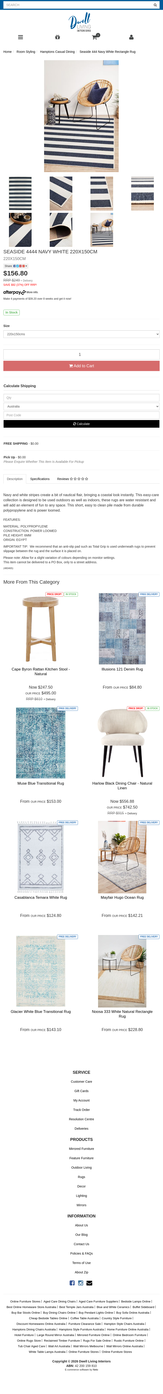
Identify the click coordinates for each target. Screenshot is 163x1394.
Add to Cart (81, 366)
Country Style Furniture (117, 1318)
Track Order (81, 1110)
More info (20, 292)
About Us (81, 1225)
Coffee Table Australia (85, 1318)
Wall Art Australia (59, 1346)
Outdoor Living (81, 1167)
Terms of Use (81, 1263)
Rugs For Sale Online (97, 1340)
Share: (16, 266)
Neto (95, 1369)
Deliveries (81, 1128)
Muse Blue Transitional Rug (40, 783)
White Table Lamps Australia (47, 1351)
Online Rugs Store (29, 1340)
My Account (81, 1100)
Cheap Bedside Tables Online (48, 1318)
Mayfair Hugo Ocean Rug (122, 897)
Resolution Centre (81, 1119)
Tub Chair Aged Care (31, 1346)
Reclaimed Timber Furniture (62, 1340)
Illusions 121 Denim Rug (122, 669)
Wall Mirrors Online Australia (124, 1346)
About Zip (81, 1272)
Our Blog (81, 1234)
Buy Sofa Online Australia (132, 1312)
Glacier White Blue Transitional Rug (41, 1012)
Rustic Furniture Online (129, 1340)
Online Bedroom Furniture (129, 1335)
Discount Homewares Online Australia (41, 1324)
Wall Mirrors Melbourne (88, 1346)
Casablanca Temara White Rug (41, 897)
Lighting (81, 1196)
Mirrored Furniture (81, 1149)
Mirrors (81, 1205)
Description (15, 479)
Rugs (81, 1177)
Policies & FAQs (81, 1253)
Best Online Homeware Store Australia (31, 1307)
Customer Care (81, 1081)
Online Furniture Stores (25, 1301)
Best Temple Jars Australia (76, 1307)
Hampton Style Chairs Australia (124, 1324)
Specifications (39, 479)
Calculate (81, 424)
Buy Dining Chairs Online (59, 1312)
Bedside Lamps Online (135, 1301)
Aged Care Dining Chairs (59, 1301)
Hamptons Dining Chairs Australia (34, 1329)
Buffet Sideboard (143, 1307)
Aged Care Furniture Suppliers (98, 1301)
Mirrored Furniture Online (93, 1335)
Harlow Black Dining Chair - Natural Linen (122, 785)
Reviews (72, 479)
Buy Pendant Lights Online (96, 1312)
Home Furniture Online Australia (127, 1329)
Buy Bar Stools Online (25, 1312)
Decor (81, 1186)
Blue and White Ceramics (113, 1307)
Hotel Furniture (24, 1335)
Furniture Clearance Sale (85, 1324)
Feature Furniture (81, 1158)
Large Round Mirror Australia (55, 1335)
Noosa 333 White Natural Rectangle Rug (122, 1014)
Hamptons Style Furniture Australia (81, 1329)
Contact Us (81, 1244)
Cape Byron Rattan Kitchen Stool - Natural (41, 671)
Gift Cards (81, 1091)
